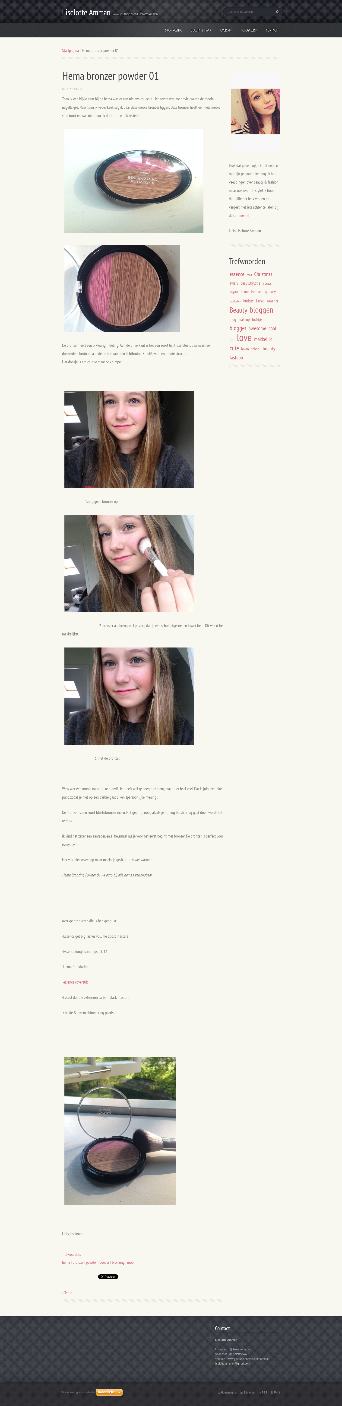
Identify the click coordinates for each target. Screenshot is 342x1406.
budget (248, 301)
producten (235, 301)
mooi (131, 1262)
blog (233, 319)
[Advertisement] (268, 408)
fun (232, 339)
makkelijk (263, 339)
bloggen (261, 309)
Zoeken (276, 11)
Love (260, 300)
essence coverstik (75, 982)
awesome (257, 328)
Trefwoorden (71, 1254)
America (273, 301)
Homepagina (229, 1392)
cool (272, 328)
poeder (104, 1262)
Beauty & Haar (201, 30)
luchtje (257, 319)
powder (91, 1262)
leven (245, 349)
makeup (244, 319)
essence (237, 273)
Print (277, 1392)
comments (240, 215)
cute (234, 348)
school (255, 349)
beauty (269, 348)
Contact (272, 30)
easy (272, 291)
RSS (264, 1392)
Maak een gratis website (78, 1392)
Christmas (263, 273)
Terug (68, 1292)
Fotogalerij (249, 30)
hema (66, 1262)
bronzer (78, 1262)
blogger (238, 328)
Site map (249, 1392)
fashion (236, 357)
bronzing (118, 1262)
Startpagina (173, 30)
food (249, 275)
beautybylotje (250, 283)
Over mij (226, 30)
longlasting (259, 291)
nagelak (234, 292)
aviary (234, 283)
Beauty (238, 310)
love (244, 337)
